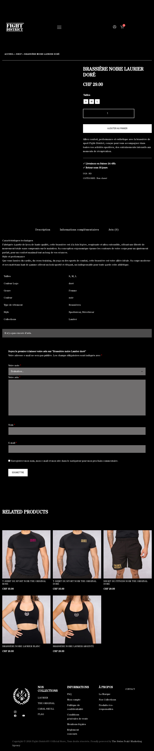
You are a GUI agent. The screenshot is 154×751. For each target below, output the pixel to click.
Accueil (9, 54)
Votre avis (14, 377)
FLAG (41, 714)
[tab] (43, 230)
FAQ (69, 694)
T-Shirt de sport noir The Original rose (24, 583)
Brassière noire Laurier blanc (21, 646)
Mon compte (73, 699)
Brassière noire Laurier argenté (73, 646)
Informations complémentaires (79, 230)
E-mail (12, 443)
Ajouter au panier (117, 128)
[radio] (86, 101)
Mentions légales (76, 724)
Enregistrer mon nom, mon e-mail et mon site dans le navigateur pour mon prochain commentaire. (64, 461)
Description (42, 230)
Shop (19, 54)
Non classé (102, 178)
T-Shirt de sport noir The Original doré (74, 583)
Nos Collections (107, 699)
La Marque (104, 694)
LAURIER (43, 697)
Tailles (86, 95)
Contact (130, 689)
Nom (11, 425)
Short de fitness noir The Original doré (125, 583)
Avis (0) (114, 230)
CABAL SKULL (46, 709)
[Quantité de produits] (108, 113)
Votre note (14, 365)
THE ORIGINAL (46, 703)
